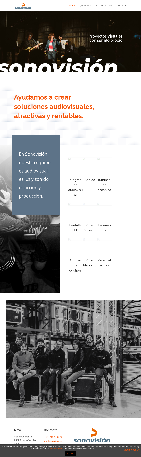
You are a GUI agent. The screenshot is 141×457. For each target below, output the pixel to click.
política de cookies (56, 448)
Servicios (106, 6)
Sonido (90, 180)
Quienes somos (88, 6)
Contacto (121, 6)
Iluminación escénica (104, 185)
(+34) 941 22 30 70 (53, 437)
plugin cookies (132, 449)
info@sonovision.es (53, 441)
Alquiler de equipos (75, 265)
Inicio (72, 6)
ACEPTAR (70, 454)
